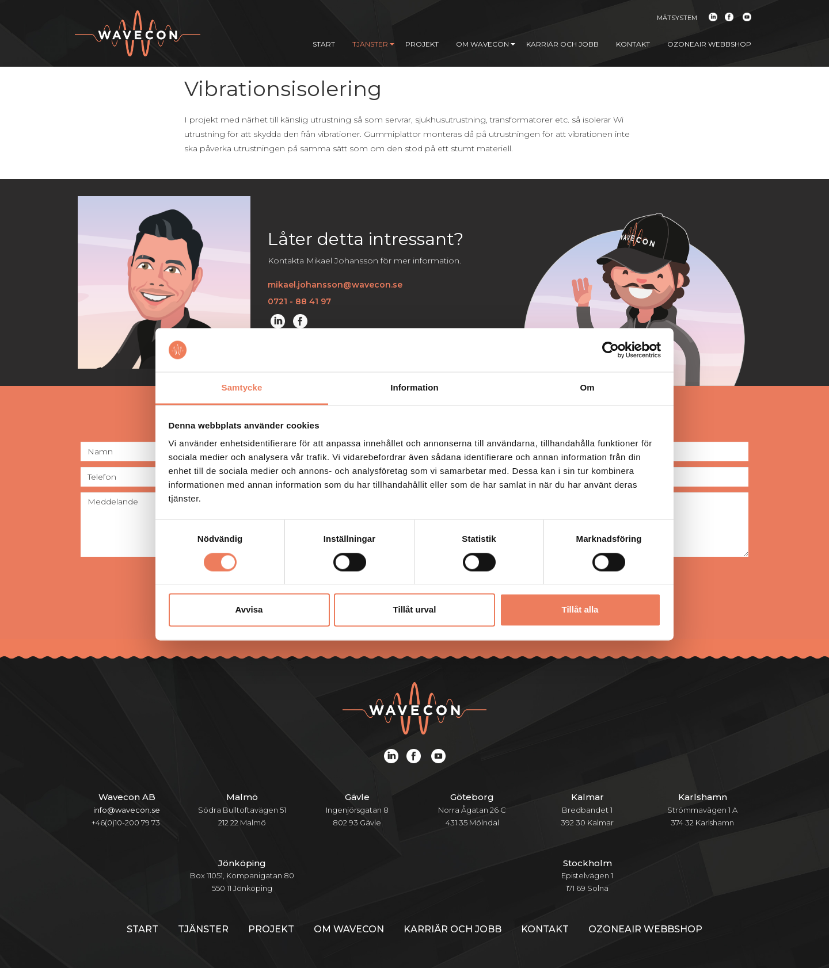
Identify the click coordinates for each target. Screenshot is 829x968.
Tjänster (373, 44)
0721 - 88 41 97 (299, 301)
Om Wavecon (485, 44)
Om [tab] (587, 388)
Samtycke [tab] (242, 388)
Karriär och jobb (562, 44)
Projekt (422, 44)
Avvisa (249, 610)
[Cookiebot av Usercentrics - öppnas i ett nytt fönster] (610, 349)
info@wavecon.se (126, 809)
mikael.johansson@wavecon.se (335, 285)
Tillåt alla (580, 610)
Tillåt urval (414, 610)
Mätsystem (677, 18)
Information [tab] (414, 388)
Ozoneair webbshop (709, 44)
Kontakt (633, 44)
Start (324, 44)
